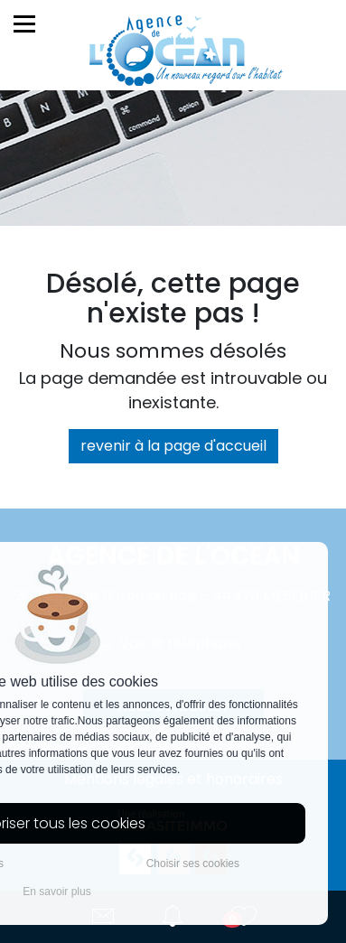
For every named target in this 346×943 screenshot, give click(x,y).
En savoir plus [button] (56, 891)
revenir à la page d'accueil (173, 445)
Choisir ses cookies (192, 863)
